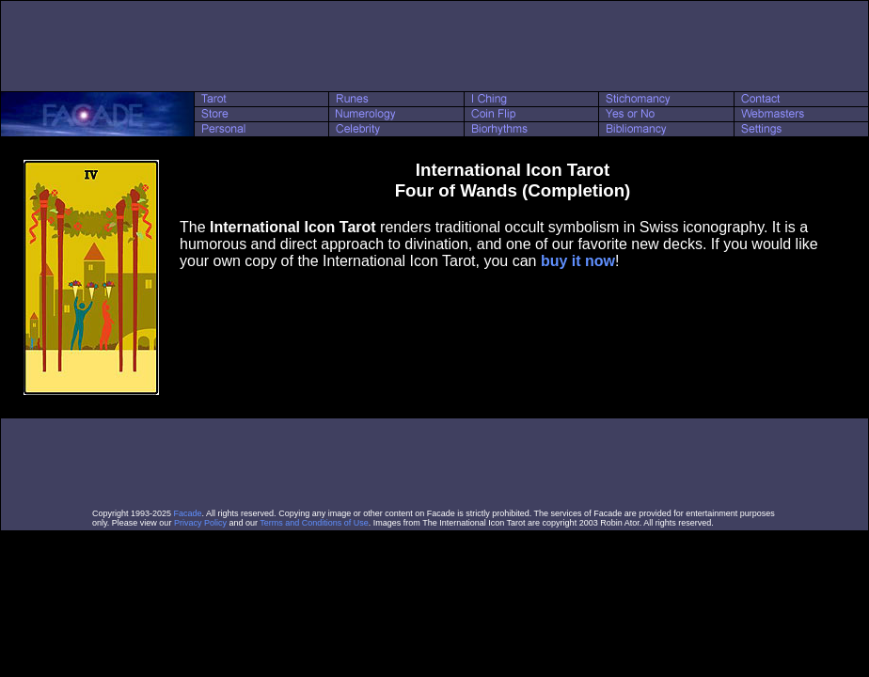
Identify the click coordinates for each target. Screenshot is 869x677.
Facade (188, 513)
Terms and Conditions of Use (314, 522)
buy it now (578, 261)
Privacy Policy (200, 522)
